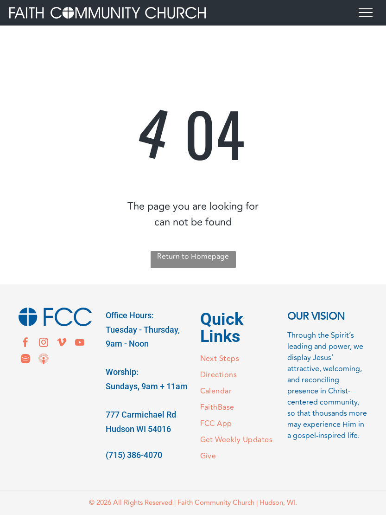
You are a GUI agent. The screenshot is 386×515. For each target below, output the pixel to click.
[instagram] (44, 343)
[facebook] (25, 343)
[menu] (366, 12)
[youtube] (80, 343)
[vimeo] (62, 343)
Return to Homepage (193, 256)
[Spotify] (25, 360)
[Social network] (44, 360)
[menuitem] (236, 359)
